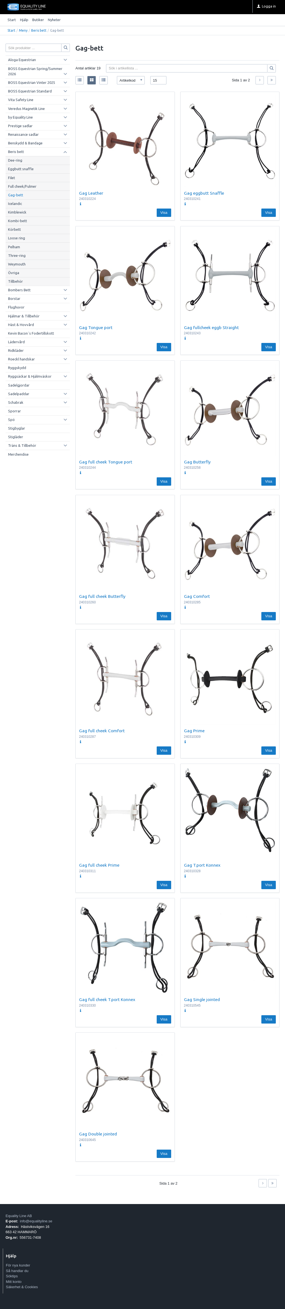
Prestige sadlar (20, 126)
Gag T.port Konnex (202, 864)
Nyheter (54, 20)
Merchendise (18, 454)
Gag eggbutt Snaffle (204, 192)
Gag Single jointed (202, 999)
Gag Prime (194, 730)
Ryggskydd (17, 368)
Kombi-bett (17, 221)
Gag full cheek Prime (99, 864)
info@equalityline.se (36, 1221)
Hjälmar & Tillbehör (24, 316)
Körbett (14, 229)
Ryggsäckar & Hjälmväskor (29, 376)
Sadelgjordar (19, 385)
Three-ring (17, 255)
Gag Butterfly (197, 461)
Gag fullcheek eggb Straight (211, 327)
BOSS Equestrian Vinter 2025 (31, 82)
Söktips (12, 1276)
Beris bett (38, 30)
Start (12, 20)
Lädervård (16, 342)
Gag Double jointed (98, 1133)
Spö (11, 420)
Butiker (38, 20)
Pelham (14, 247)
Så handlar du (17, 1271)
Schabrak (15, 402)
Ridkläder (16, 350)
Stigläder (15, 437)
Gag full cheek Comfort (102, 730)
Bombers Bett (19, 290)
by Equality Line (20, 117)
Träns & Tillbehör (22, 445)
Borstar (14, 298)
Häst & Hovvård (21, 325)
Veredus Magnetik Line (26, 109)
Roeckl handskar (21, 359)
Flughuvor (16, 307)
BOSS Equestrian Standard (30, 91)
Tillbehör (15, 281)
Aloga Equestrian (22, 60)
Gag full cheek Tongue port (105, 461)
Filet (11, 178)
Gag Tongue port (95, 327)
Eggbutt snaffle (21, 169)
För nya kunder (18, 1265)
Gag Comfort (197, 596)
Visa (163, 212)
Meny (23, 30)
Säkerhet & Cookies (22, 1287)
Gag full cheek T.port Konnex (107, 999)
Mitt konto (13, 1282)
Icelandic (15, 203)
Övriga (13, 273)
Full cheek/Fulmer (22, 186)
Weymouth (17, 264)
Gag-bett (15, 195)
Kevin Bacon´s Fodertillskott (31, 333)
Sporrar (14, 411)
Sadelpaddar (18, 394)
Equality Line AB (19, 1216)
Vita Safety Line (20, 100)
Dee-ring (15, 160)
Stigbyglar (16, 428)
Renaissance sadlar (23, 134)
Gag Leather (91, 192)
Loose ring (16, 238)
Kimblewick (17, 212)
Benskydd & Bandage (25, 143)
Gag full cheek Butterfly (102, 596)
